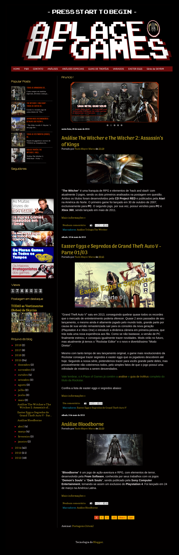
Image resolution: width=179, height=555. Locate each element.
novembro (24, 369)
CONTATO (38, 69)
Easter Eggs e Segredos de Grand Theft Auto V (101, 407)
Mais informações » (74, 217)
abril (21, 426)
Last (131, 517)
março (22, 431)
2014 (18, 447)
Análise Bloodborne (83, 423)
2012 (18, 457)
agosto (22, 384)
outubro (23, 374)
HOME (16, 69)
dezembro (24, 364)
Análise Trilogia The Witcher (92, 229)
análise (123, 376)
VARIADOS (118, 69)
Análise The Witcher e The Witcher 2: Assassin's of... (34, 406)
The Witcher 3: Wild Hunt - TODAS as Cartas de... (37, 104)
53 (114, 517)
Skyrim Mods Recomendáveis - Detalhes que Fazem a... (38, 120)
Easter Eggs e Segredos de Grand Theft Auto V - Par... (34, 414)
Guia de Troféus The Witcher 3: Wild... (34, 151)
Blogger (98, 542)
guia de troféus (139, 376)
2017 (18, 350)
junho (22, 395)
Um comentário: (72, 403)
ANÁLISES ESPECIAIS (73, 69)
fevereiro (24, 436)
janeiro (23, 441)
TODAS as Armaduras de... (36, 87)
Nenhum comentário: (74, 225)
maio (21, 400)
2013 (18, 452)
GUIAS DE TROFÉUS (98, 69)
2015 (18, 360)
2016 (18, 355)
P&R (26, 69)
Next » (122, 517)
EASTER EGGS (135, 69)
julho (21, 390)
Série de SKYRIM (155, 69)
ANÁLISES (53, 69)
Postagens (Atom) (83, 526)
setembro (24, 379)
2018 (18, 345)
